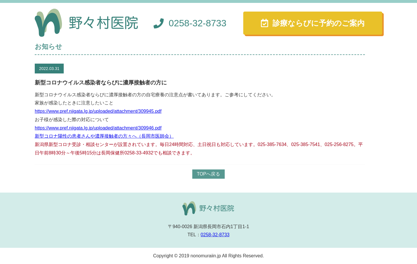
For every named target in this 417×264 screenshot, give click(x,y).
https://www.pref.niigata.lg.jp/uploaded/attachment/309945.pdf (98, 111)
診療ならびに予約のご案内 (318, 23)
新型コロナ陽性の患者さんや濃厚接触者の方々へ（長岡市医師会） (104, 136)
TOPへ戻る (208, 173)
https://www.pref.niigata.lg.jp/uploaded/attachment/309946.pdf (98, 127)
